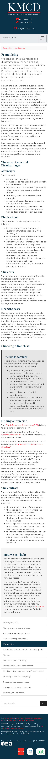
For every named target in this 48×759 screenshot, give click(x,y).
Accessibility (28, 718)
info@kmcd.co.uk (24, 28)
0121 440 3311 (24, 19)
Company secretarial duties (16, 628)
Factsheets (6, 48)
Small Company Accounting (17, 687)
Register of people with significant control (23, 671)
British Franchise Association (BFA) (22, 425)
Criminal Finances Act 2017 (16, 633)
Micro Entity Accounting (14, 660)
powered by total (23, 720)
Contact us (11, 718)
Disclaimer (38, 718)
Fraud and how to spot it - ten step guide (23, 649)
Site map (19, 718)
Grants (6, 655)
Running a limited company (16, 676)
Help (9, 720)
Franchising (8, 644)
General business (19, 48)
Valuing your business (13, 693)
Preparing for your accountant (18, 666)
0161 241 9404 (24, 22)
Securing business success (16, 682)
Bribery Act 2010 (11, 622)
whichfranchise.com (11, 434)
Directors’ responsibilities (15, 639)
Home (3, 718)
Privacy (4, 720)
